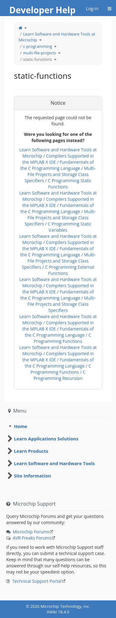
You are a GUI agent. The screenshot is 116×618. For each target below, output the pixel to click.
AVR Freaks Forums (32, 538)
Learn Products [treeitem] (31, 451)
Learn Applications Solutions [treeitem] (46, 438)
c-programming (37, 46)
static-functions (37, 59)
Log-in (92, 8)
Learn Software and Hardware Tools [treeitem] (54, 463)
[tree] (58, 426)
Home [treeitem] (20, 426)
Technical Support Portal (37, 581)
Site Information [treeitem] (32, 476)
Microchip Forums (31, 532)
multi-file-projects (39, 53)
